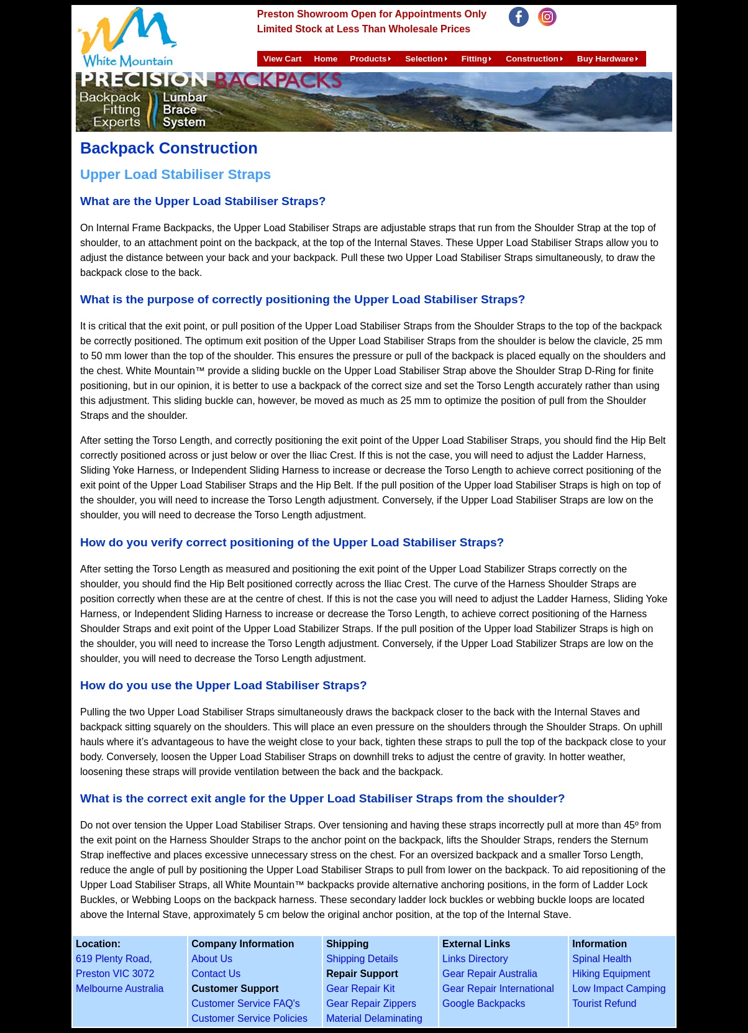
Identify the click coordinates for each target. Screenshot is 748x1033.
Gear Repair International (498, 988)
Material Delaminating (374, 1018)
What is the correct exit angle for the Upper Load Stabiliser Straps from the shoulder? (322, 798)
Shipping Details (362, 958)
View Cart (282, 58)
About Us (211, 958)
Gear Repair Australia (489, 973)
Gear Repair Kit (360, 988)
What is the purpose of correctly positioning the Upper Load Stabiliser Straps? (302, 299)
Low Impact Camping (618, 988)
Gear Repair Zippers (371, 1003)
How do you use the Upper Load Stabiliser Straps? (223, 685)
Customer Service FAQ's (245, 1003)
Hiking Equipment (611, 973)
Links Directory (475, 958)
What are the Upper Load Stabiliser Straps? (203, 201)
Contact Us (215, 973)
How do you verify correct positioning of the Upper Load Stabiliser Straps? (292, 542)
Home (326, 58)
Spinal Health (601, 958)
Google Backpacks (483, 1003)
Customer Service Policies (249, 1018)
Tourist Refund (604, 1003)
